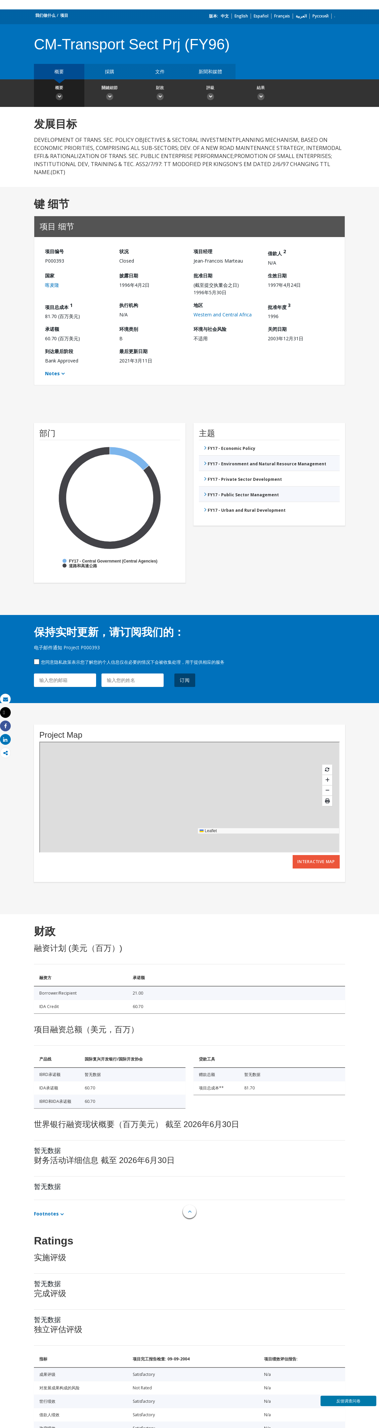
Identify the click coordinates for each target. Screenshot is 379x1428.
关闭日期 (277, 329)
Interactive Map (316, 861)
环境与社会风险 (210, 329)
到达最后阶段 (59, 351)
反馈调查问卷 (348, 1401)
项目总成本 (59, 306)
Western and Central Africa (223, 314)
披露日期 (128, 275)
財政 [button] (160, 94)
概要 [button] (59, 94)
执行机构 (128, 305)
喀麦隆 (52, 285)
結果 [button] (261, 94)
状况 (124, 251)
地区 (198, 305)
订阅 (185, 680)
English (241, 16)
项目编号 (54, 251)
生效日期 (277, 275)
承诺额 (52, 329)
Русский (320, 16)
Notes (52, 373)
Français (282, 16)
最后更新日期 (133, 351)
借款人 (277, 252)
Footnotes (46, 1213)
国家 (49, 275)
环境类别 (128, 329)
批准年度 (279, 306)
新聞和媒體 (210, 71)
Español (261, 16)
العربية (301, 16)
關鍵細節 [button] (109, 94)
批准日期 (203, 275)
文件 (160, 71)
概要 (59, 71)
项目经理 (203, 251)
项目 (64, 15)
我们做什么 (45, 15)
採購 (109, 71)
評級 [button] (210, 94)
